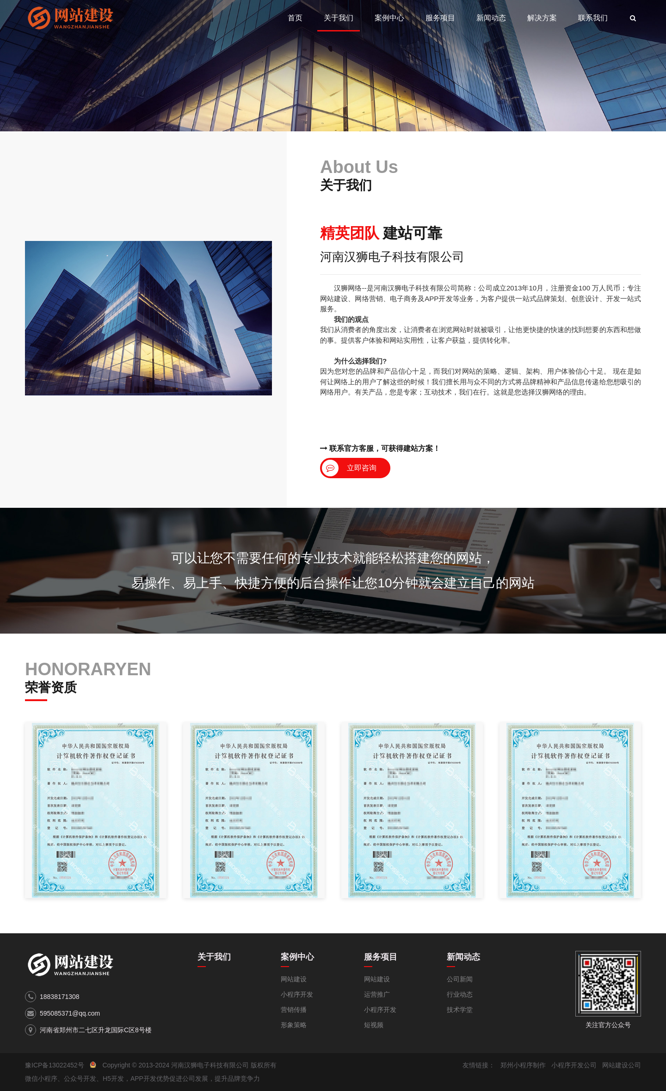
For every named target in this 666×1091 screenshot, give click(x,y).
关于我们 (338, 18)
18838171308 (60, 996)
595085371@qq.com (70, 1013)
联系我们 (593, 18)
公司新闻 (460, 979)
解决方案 (542, 18)
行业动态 (460, 994)
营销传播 (294, 1009)
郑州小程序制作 (523, 1065)
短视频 (373, 1025)
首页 (295, 18)
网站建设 (294, 979)
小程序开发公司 (574, 1065)
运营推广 (377, 994)
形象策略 (294, 1025)
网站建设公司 (621, 1065)
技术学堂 (460, 1009)
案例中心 (389, 18)
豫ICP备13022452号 (54, 1065)
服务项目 (440, 18)
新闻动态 (491, 18)
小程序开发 (297, 994)
